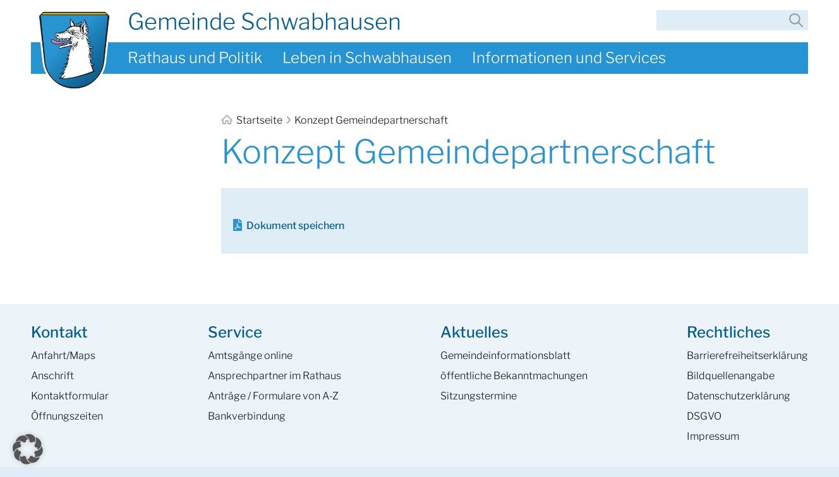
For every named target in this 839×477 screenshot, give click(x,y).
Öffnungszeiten (67, 416)
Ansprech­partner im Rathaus (274, 376)
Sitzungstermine (478, 396)
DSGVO (704, 416)
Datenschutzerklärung (738, 396)
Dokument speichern (295, 226)
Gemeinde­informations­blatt (505, 356)
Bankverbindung (247, 416)
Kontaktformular (70, 396)
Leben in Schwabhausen (367, 58)
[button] (28, 449)
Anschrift (52, 376)
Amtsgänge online (250, 356)
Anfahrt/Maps (63, 356)
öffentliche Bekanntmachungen (514, 376)
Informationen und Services (569, 58)
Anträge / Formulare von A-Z (273, 396)
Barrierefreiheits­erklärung (747, 356)
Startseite (252, 120)
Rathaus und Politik (195, 58)
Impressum (713, 436)
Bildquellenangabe (731, 376)
